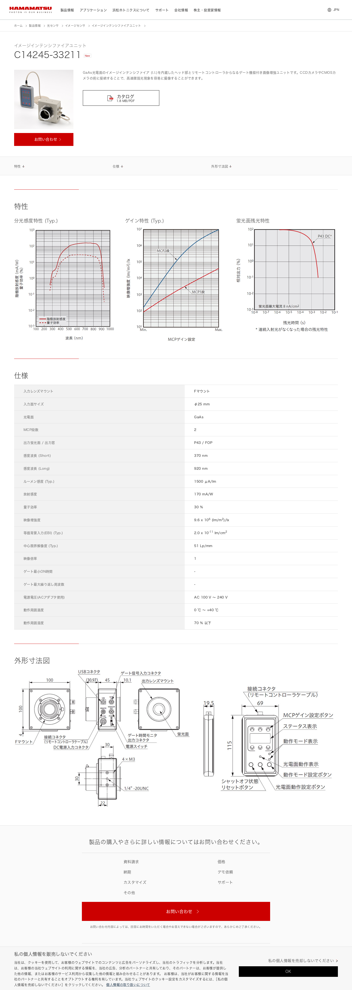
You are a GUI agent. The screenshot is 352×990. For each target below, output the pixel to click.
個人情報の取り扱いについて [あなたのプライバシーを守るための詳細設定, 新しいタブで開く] (128, 985)
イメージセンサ (75, 25)
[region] (176, 968)
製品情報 (34, 25)
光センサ (53, 25)
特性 (17, 166)
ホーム (18, 25)
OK (288, 971)
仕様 (116, 166)
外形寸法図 (219, 166)
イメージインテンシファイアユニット (116, 25)
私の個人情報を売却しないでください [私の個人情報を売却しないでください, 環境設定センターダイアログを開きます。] (301, 961)
